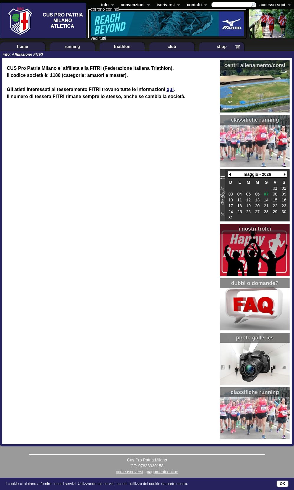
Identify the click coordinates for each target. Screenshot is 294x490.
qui (170, 89)
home (22, 46)
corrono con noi (105, 9)
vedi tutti (98, 38)
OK (282, 484)
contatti (195, 5)
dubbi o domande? (255, 283)
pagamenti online (162, 471)
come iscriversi (129, 471)
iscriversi (167, 5)
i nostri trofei (255, 229)
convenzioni (134, 5)
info (106, 5)
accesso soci (273, 5)
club (172, 46)
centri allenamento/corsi (254, 65)
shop (222, 46)
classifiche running (255, 120)
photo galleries (255, 338)
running (72, 46)
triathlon (122, 46)
